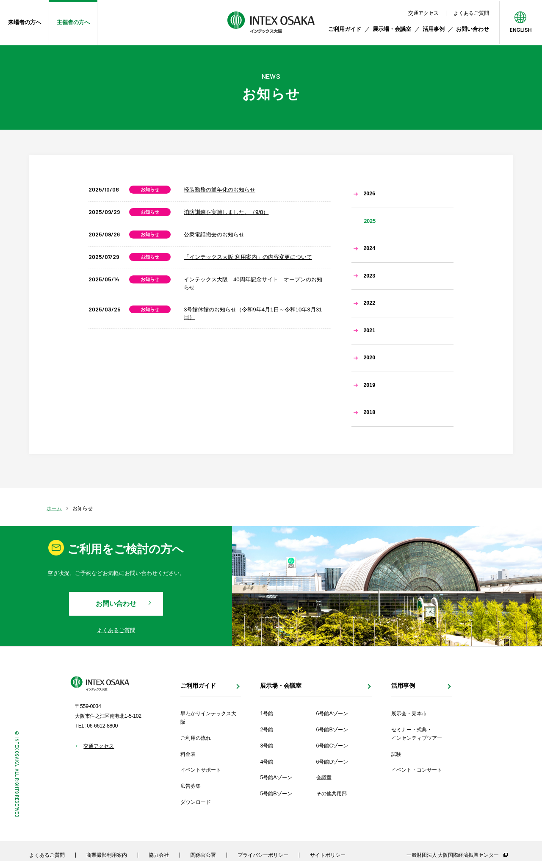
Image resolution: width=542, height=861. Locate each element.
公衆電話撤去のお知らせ (214, 234)
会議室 (324, 777)
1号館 (266, 714)
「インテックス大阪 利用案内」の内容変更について (248, 257)
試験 (396, 754)
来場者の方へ (24, 22)
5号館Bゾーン (276, 794)
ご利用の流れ (195, 738)
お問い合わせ (472, 29)
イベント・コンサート (416, 770)
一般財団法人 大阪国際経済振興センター (452, 855)
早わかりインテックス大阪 (208, 718)
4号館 (266, 762)
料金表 (188, 754)
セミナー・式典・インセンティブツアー (416, 734)
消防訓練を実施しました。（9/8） (226, 212)
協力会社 (159, 855)
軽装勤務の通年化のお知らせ (219, 189)
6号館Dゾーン (332, 762)
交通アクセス (423, 13)
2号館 (266, 730)
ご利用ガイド (344, 29)
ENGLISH (520, 30)
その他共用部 (331, 794)
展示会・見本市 (409, 714)
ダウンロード (195, 802)
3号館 (266, 746)
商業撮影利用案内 (106, 855)
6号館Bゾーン (332, 730)
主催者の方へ (73, 22)
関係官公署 (203, 855)
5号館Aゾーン (276, 777)
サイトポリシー (328, 855)
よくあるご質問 (471, 13)
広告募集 (190, 786)
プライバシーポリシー (263, 855)
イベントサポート (200, 770)
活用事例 (434, 29)
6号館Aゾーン (332, 714)
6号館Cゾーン (332, 746)
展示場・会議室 (392, 29)
